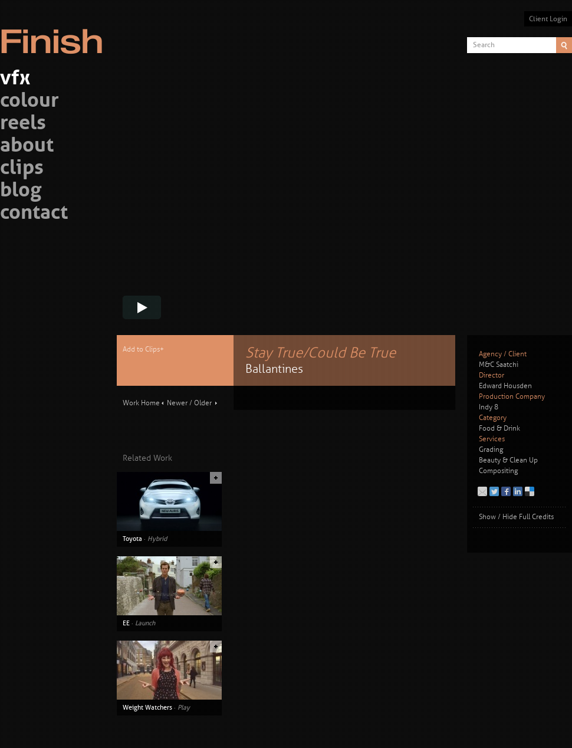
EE (126, 623)
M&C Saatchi (498, 364)
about (27, 146)
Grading (491, 449)
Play (183, 707)
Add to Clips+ (143, 349)
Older (203, 403)
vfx (15, 79)
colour (29, 101)
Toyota (132, 538)
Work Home (141, 403)
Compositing (498, 471)
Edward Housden (505, 386)
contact (34, 214)
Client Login (548, 19)
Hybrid (157, 538)
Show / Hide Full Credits (516, 517)
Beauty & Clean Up (508, 460)
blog (20, 191)
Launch (145, 623)
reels (23, 124)
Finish (55, 34)
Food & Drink (499, 428)
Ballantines (274, 369)
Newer (177, 403)
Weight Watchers (147, 707)
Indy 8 (488, 407)
